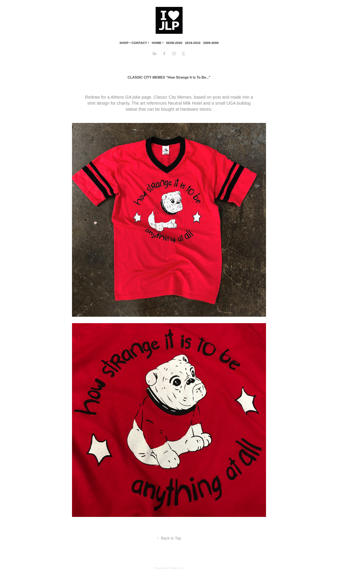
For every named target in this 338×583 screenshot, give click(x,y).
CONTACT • (140, 43)
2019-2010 (192, 43)
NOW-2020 (174, 43)
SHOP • (125, 43)
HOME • (157, 43)
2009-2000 (211, 43)
